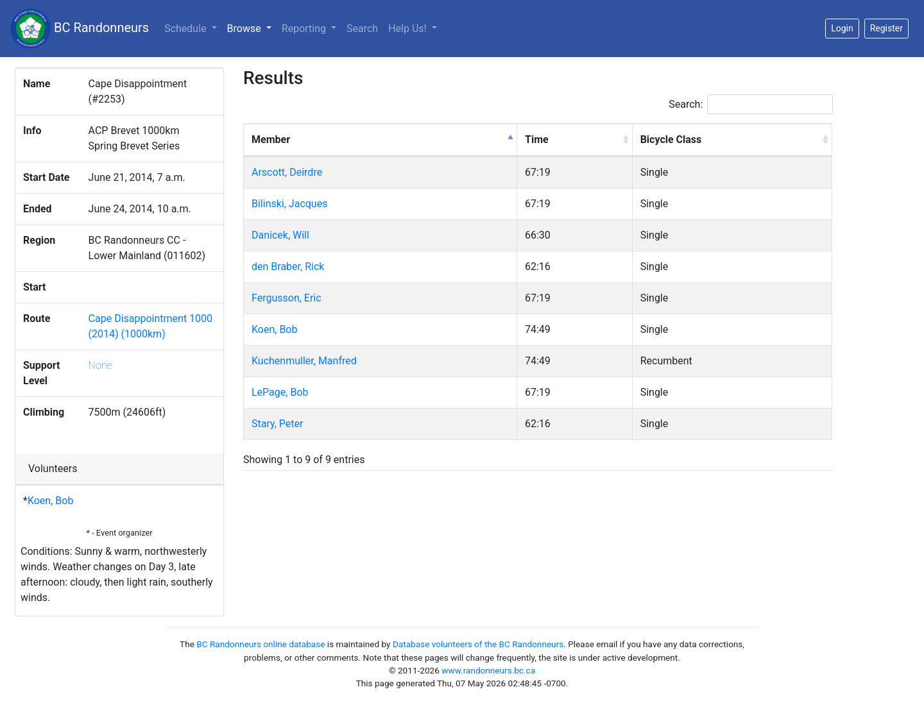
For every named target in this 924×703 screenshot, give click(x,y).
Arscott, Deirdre (287, 172)
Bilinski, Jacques (289, 204)
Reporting (305, 28)
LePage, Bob (280, 392)
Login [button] (842, 28)
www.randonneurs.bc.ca (488, 670)
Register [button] (886, 28)
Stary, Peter (277, 424)
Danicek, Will (280, 235)
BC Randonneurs (79, 28)
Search (362, 28)
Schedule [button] (186, 28)
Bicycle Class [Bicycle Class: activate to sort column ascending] (671, 139)
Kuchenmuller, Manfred (304, 361)
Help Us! (408, 28)
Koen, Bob (50, 501)
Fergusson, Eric (286, 298)
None (100, 365)
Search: (751, 104)
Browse (252, 28)
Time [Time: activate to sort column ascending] (537, 139)
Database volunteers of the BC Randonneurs (478, 644)
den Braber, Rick (288, 266)
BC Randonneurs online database (260, 644)
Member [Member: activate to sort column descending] (271, 139)
